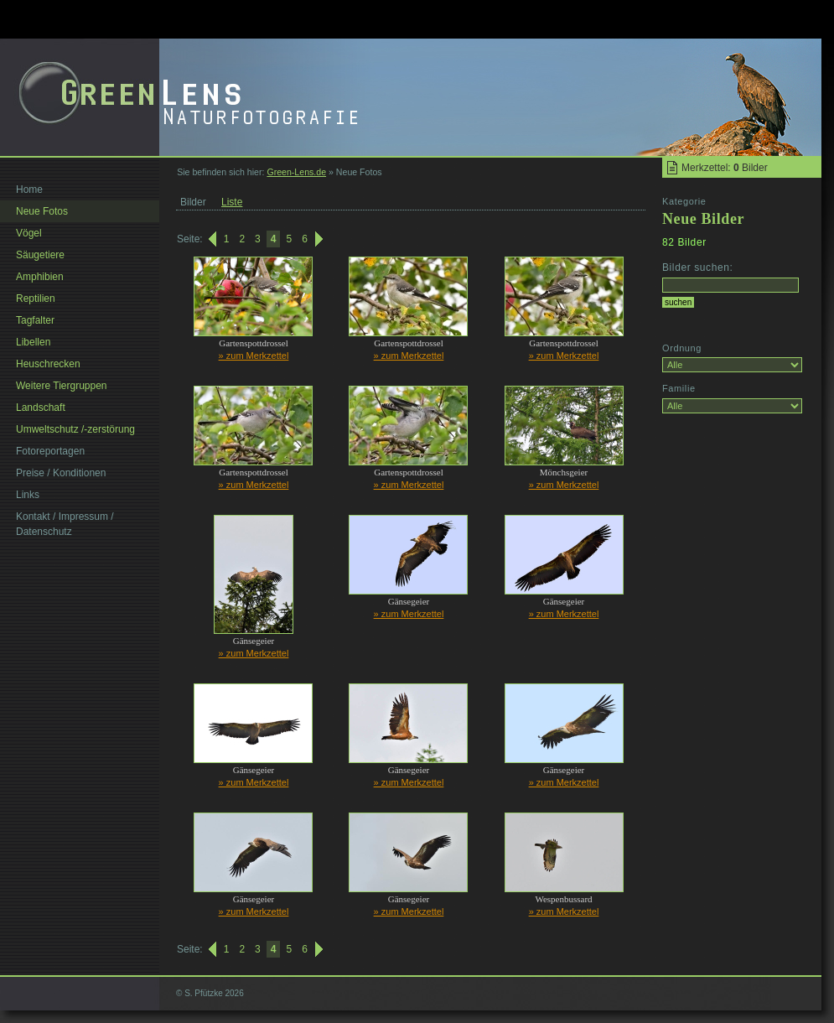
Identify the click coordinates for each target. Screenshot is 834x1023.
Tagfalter (35, 320)
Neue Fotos (42, 211)
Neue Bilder (703, 218)
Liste (231, 202)
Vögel (29, 233)
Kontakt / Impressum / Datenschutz (65, 524)
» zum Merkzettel (254, 356)
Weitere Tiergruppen (61, 386)
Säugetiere (40, 255)
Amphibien (40, 277)
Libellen (33, 342)
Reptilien (35, 298)
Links (27, 495)
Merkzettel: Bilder (724, 168)
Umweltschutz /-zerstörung (75, 429)
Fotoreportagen (50, 451)
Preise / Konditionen (61, 473)
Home (29, 189)
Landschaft (40, 407)
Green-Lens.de (296, 172)
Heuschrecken (48, 364)
